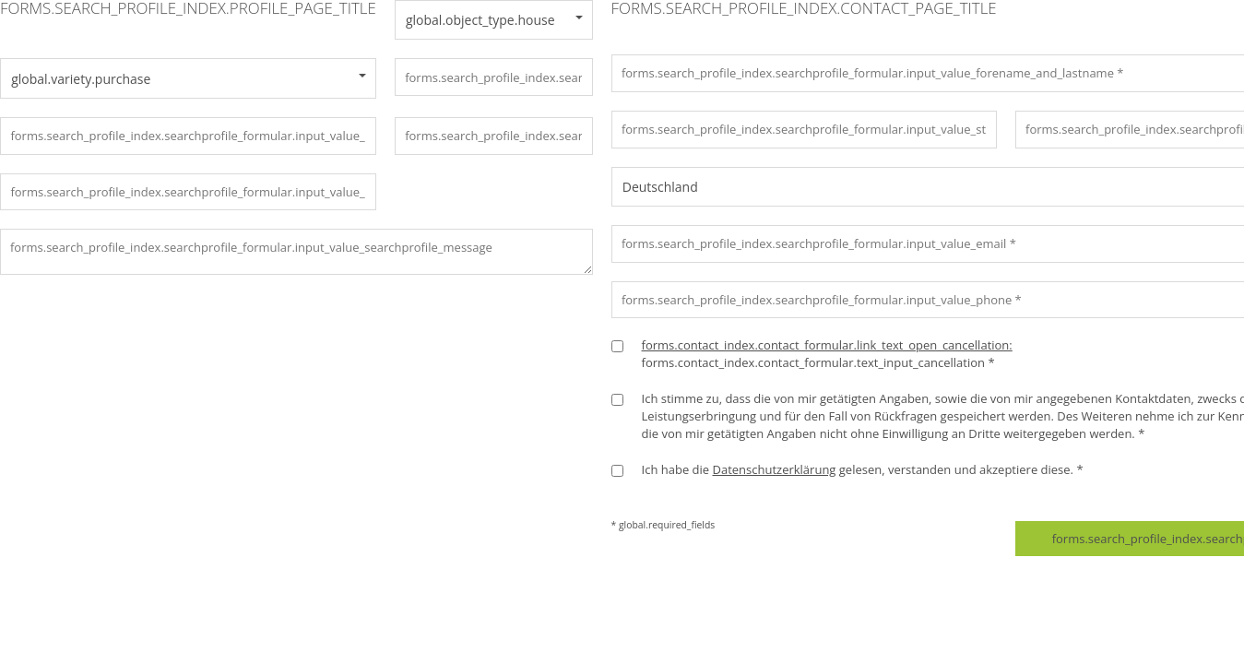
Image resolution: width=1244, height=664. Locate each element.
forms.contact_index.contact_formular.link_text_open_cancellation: (827, 345)
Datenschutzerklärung (773, 469)
